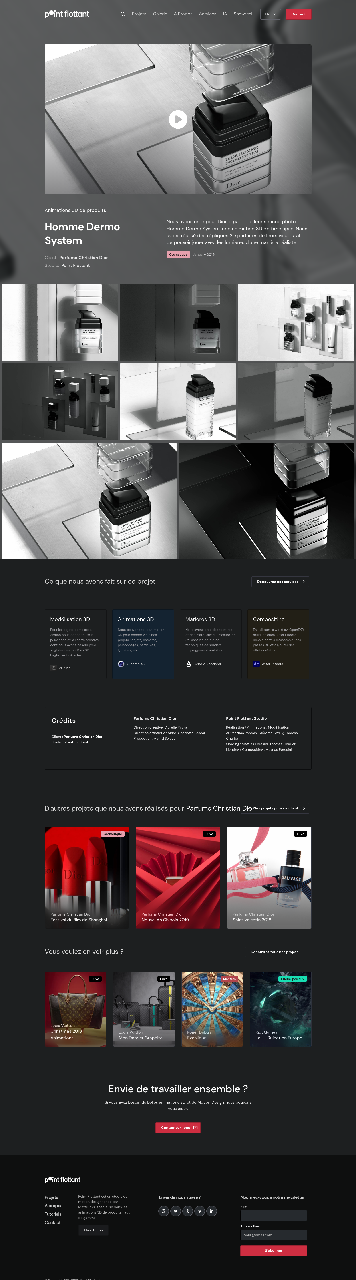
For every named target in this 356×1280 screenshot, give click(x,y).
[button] (271, 14)
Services (207, 14)
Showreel (243, 14)
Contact (298, 14)
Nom (243, 1207)
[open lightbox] (178, 119)
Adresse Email (250, 1226)
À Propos (183, 14)
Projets (139, 14)
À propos (53, 1205)
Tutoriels (53, 1214)
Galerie (160, 14)
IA (225, 14)
